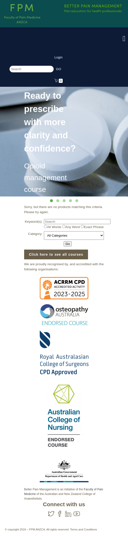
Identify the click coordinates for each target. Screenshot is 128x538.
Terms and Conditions (83, 529)
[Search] (32, 69)
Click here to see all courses (56, 254)
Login (58, 57)
